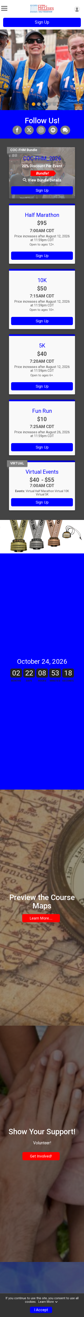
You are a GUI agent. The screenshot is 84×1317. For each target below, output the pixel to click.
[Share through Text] (65, 130)
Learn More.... (41, 959)
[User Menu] (77, 9)
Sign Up (42, 22)
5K (42, 345)
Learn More (48, 1302)
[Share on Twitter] (29, 130)
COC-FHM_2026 (42, 158)
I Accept (41, 1310)
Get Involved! (41, 1224)
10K (42, 280)
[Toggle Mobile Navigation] (4, 8)
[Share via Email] (53, 130)
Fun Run (42, 411)
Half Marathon (42, 215)
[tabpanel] (42, 70)
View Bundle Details (42, 180)
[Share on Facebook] (17, 130)
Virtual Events (42, 472)
